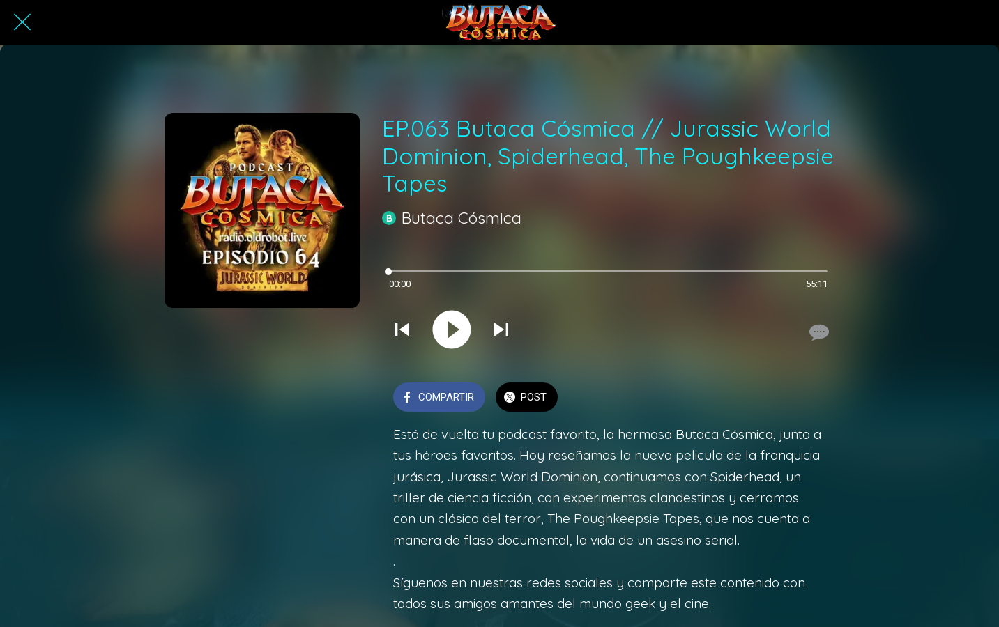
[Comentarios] (817, 332)
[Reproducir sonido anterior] (402, 331)
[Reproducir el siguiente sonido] (501, 331)
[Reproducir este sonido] (452, 331)
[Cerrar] (22, 22)
